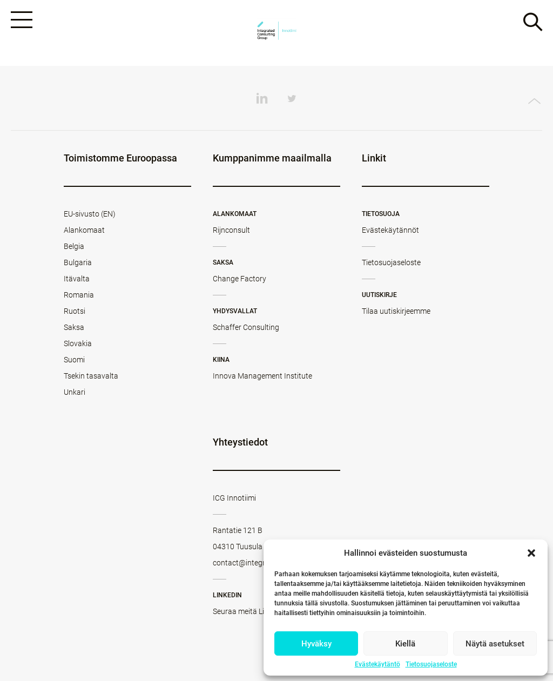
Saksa (74, 327)
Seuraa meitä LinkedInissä (256, 611)
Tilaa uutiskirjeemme (396, 311)
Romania (79, 295)
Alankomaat (84, 230)
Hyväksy (316, 644)
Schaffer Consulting (246, 327)
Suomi (74, 359)
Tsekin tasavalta (91, 376)
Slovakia (78, 343)
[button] (531, 553)
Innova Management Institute (262, 376)
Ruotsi (74, 311)
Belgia (74, 246)
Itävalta (77, 278)
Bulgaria (78, 262)
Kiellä (405, 644)
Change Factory (239, 278)
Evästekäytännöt (390, 230)
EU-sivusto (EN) (90, 214)
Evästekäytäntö (377, 664)
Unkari (74, 392)
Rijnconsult (231, 230)
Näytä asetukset (495, 644)
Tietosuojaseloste (431, 664)
